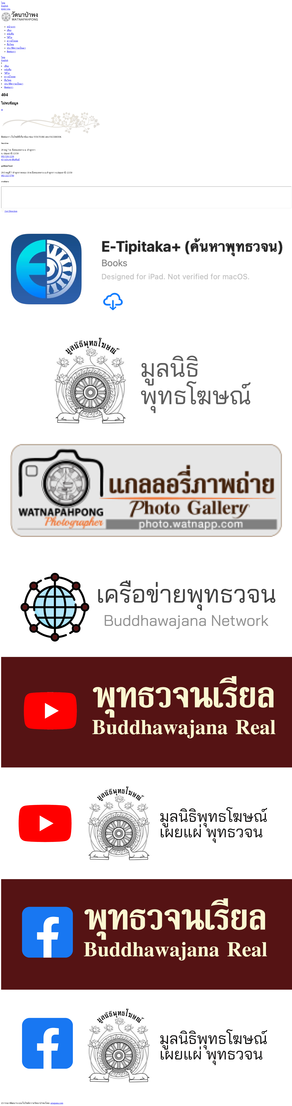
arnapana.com (56, 1103)
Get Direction (9, 211)
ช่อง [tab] (37, 137)
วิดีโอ (7, 73)
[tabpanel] (146, 177)
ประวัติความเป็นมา (13, 84)
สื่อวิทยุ (7, 80)
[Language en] (4, 6)
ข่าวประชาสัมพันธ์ (10, 159)
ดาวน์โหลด (9, 76)
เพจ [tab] (53, 137)
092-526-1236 (7, 156)
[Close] (2, 110)
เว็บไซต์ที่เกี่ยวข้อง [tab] (20, 137)
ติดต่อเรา (8, 87)
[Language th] (3, 3)
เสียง (6, 66)
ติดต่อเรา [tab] (5, 137)
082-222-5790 (7, 175)
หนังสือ (7, 69)
